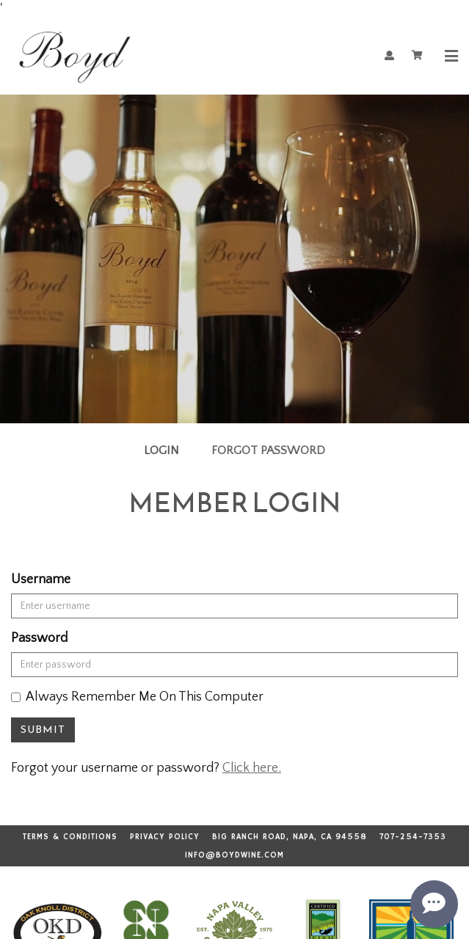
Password (39, 638)
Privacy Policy (165, 837)
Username (40, 579)
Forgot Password (268, 450)
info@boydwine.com (234, 855)
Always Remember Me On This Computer (137, 697)
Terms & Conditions (70, 837)
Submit (43, 729)
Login (161, 450)
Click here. (251, 768)
